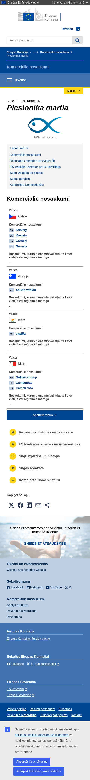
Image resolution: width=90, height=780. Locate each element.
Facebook (15, 664)
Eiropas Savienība (19, 695)
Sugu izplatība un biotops (27, 172)
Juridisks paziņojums (54, 715)
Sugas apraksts (20, 178)
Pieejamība (14, 616)
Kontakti (76, 715)
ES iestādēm (15, 689)
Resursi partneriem (42, 709)
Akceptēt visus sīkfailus (31, 761)
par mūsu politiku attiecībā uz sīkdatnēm (41, 734)
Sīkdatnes (65, 709)
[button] (11, 505)
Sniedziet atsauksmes (45, 543)
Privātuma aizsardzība (21, 610)
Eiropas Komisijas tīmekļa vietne (28, 638)
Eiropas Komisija (17, 52)
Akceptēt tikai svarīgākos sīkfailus (38, 771)
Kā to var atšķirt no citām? (70, 2)
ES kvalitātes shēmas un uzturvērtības (35, 166)
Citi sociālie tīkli (45, 664)
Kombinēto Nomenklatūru (27, 184)
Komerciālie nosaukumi (54, 52)
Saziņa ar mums (18, 605)
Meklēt (77, 40)
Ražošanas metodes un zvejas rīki (32, 160)
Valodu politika (16, 709)
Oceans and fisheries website (26, 569)
